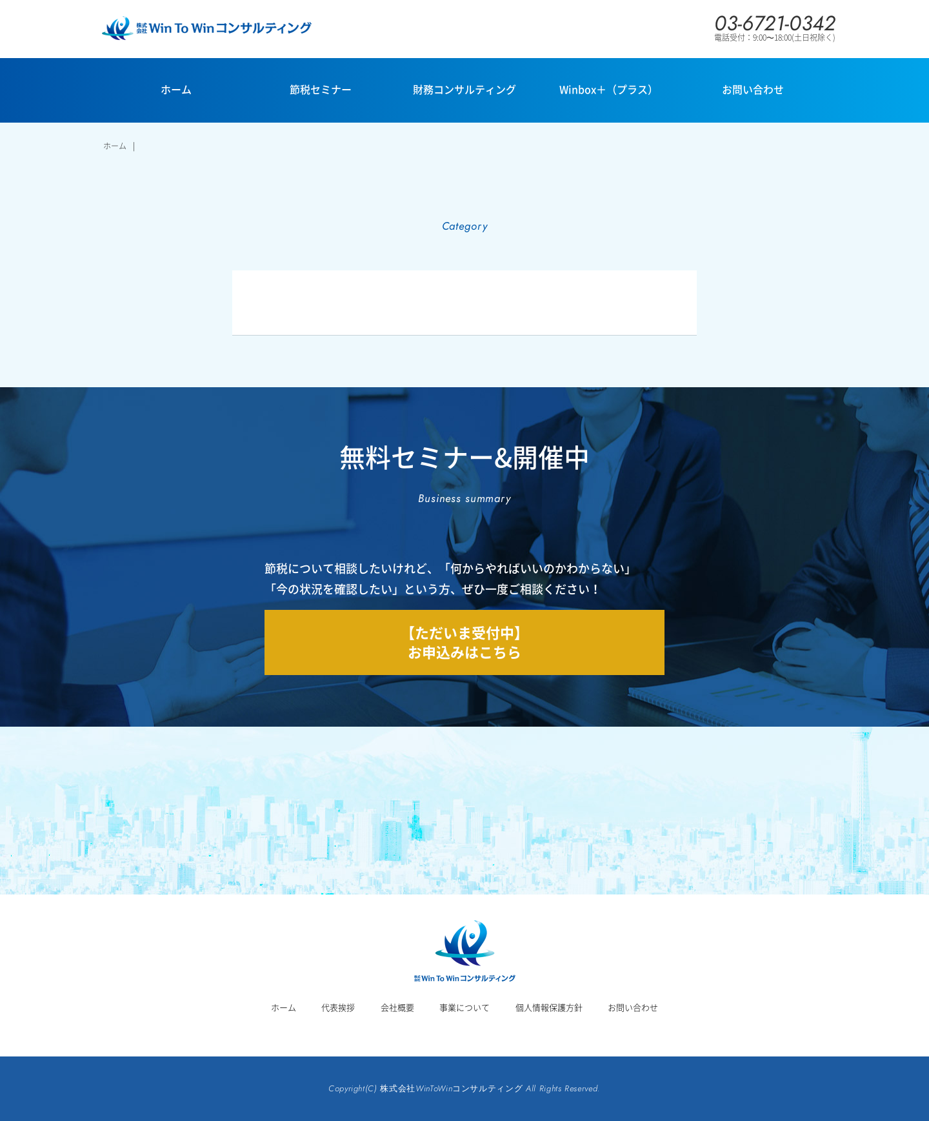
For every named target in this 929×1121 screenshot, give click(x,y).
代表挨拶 (338, 1007)
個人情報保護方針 (549, 1007)
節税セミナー (321, 89)
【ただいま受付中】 (464, 642)
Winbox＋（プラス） (608, 89)
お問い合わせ (753, 89)
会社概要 (397, 1007)
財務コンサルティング (464, 89)
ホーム (176, 89)
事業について (464, 1007)
